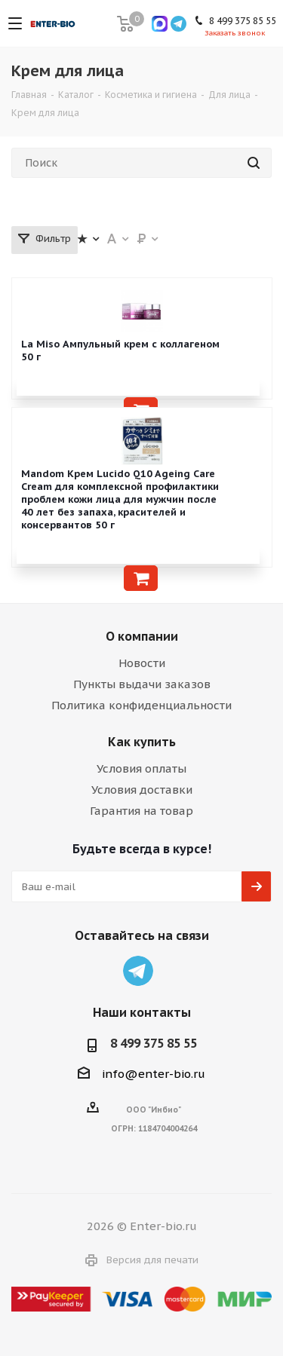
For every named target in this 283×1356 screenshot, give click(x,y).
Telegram (138, 971)
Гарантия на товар (141, 810)
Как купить (142, 741)
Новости (141, 663)
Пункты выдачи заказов (142, 684)
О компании (142, 636)
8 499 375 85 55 (153, 1043)
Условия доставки (141, 789)
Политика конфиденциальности (141, 705)
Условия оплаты (141, 768)
